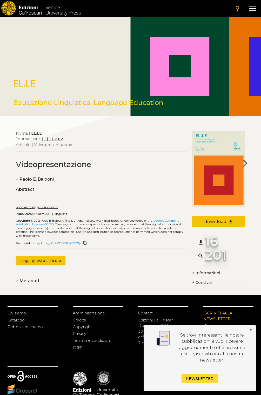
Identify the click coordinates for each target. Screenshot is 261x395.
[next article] (245, 164)
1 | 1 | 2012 (53, 139)
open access (25, 207)
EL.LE (36, 133)
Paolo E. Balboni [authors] (35, 179)
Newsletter (199, 378)
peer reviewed (47, 207)
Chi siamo (17, 313)
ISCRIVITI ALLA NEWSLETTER (217, 316)
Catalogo (16, 320)
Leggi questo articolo (40, 260)
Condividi (202, 283)
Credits (79, 320)
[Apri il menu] (252, 8)
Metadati (27, 281)
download (218, 221)
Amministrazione (89, 313)
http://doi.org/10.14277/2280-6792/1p (56, 243)
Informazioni (206, 273)
